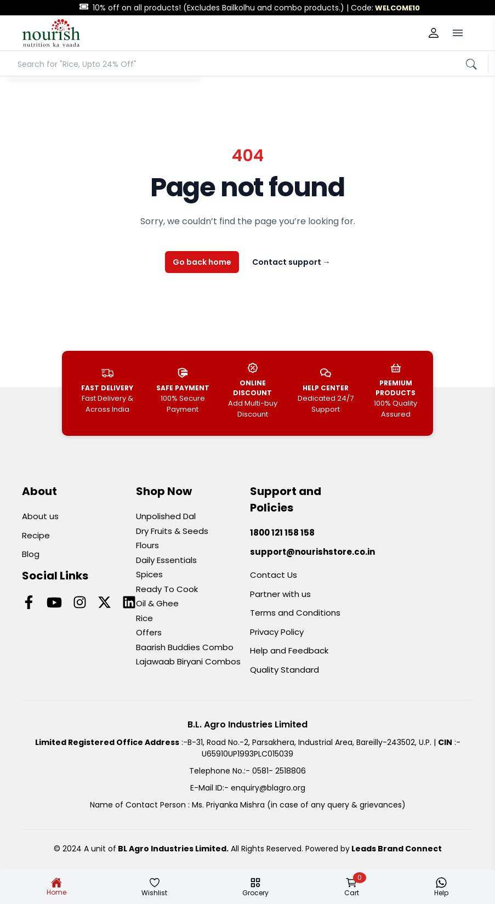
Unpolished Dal (166, 516)
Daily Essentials (166, 560)
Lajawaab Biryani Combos (188, 661)
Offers (149, 632)
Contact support (291, 262)
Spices (149, 574)
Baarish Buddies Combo (185, 647)
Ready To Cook (167, 589)
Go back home (202, 262)
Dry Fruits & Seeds (172, 531)
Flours (147, 545)
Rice (144, 618)
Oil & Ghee (157, 603)
